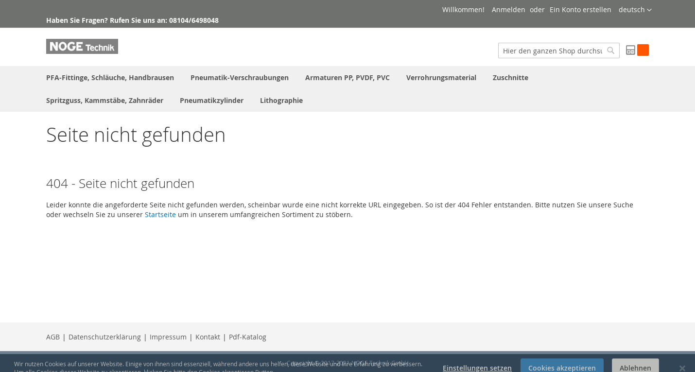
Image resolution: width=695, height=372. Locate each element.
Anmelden (508, 9)
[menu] (347, 89)
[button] (635, 10)
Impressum (168, 336)
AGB (53, 336)
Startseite (160, 214)
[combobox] (559, 50)
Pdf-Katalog (247, 336)
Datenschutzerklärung (105, 336)
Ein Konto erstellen (580, 9)
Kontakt (207, 336)
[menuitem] (110, 77)
